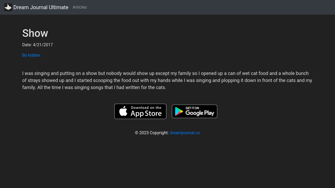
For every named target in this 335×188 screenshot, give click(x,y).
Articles (79, 7)
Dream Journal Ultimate (36, 7)
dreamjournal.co (185, 132)
